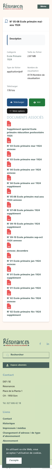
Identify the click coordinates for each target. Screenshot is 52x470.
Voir (37, 102)
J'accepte (14, 460)
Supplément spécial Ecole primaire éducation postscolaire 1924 (25, 132)
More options (17, 111)
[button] (43, 7)
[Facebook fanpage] (40, 343)
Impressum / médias (14, 428)
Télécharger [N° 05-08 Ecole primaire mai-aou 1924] (17, 102)
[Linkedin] (47, 343)
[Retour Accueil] (13, 6)
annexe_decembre (17, 251)
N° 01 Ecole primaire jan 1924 (24, 288)
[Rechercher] (26, 355)
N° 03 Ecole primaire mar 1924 (24, 160)
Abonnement (10, 441)
